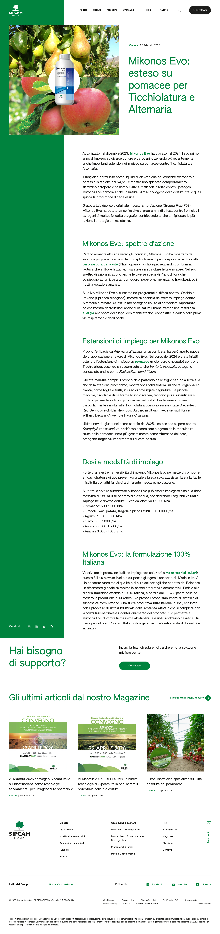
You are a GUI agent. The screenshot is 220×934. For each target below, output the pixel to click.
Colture (97, 10)
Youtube (179, 884)
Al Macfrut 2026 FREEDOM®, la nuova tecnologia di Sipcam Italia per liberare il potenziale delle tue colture (108, 784)
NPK (165, 823)
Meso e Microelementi (123, 854)
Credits (126, 904)
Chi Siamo (128, 10)
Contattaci (134, 665)
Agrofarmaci (66, 830)
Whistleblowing (110, 904)
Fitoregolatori (170, 830)
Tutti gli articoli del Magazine (190, 698)
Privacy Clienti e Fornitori (147, 904)
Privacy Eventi (205, 904)
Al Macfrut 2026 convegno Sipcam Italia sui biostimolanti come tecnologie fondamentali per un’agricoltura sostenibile (41, 784)
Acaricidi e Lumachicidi (72, 843)
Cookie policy (109, 900)
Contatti (167, 850)
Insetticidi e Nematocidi (72, 836)
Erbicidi (63, 857)
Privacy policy (128, 900)
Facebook (154, 884)
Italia (150, 10)
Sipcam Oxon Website (61, 885)
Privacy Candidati (148, 900)
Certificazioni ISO (170, 900)
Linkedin (203, 884)
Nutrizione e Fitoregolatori (125, 830)
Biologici (64, 823)
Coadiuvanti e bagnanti (124, 823)
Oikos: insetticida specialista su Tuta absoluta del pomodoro (174, 781)
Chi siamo (168, 843)
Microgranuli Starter (122, 847)
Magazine (112, 10)
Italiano (165, 10)
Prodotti (83, 10)
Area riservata (191, 900)
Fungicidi (64, 850)
